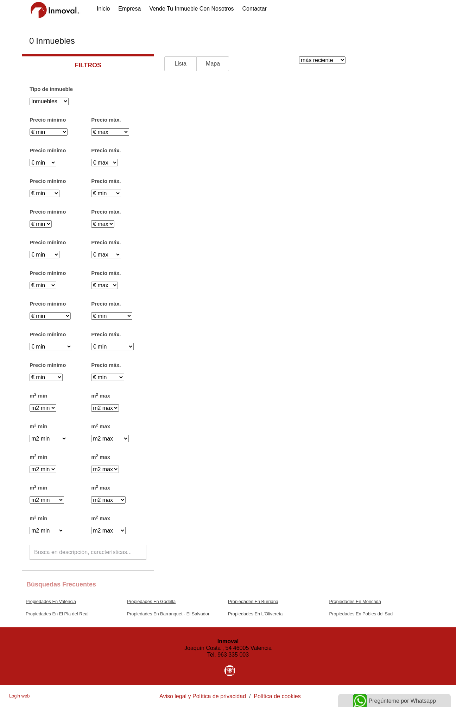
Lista (180, 64)
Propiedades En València (51, 601)
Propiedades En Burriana (253, 601)
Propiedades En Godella (151, 601)
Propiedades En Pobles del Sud (361, 613)
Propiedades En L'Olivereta (255, 613)
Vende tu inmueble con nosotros (191, 9)
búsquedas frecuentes (61, 584)
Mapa (213, 64)
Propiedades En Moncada (355, 601)
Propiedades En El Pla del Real (57, 613)
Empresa (129, 9)
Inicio (103, 9)
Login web (19, 696)
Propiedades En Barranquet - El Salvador (168, 613)
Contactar (254, 9)
